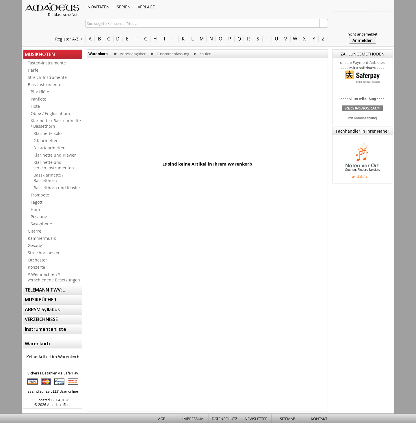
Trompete (40, 195)
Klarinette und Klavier (55, 155)
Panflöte (38, 99)
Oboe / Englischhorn (50, 113)
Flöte (35, 106)
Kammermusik (42, 238)
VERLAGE (146, 7)
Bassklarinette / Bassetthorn (49, 177)
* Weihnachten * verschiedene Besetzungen (54, 277)
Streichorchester (44, 252)
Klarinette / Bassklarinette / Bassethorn (56, 123)
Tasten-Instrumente (47, 63)
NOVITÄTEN (98, 7)
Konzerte (36, 267)
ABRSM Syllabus (42, 309)
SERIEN (124, 7)
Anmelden (362, 40)
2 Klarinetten (46, 140)
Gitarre (34, 231)
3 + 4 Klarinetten (50, 148)
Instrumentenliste (45, 329)
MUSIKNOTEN (40, 54)
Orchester (37, 260)
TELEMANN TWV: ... (45, 290)
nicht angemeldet (363, 34)
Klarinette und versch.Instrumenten (54, 164)
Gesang (35, 245)
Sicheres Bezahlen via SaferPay (52, 373)
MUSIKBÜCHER (40, 299)
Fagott (36, 202)
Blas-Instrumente (44, 84)
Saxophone (41, 224)
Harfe (33, 70)
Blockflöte (40, 91)
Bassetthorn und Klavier (57, 187)
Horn (35, 209)
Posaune (39, 216)
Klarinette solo (48, 133)
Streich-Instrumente (47, 77)
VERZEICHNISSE (41, 319)
